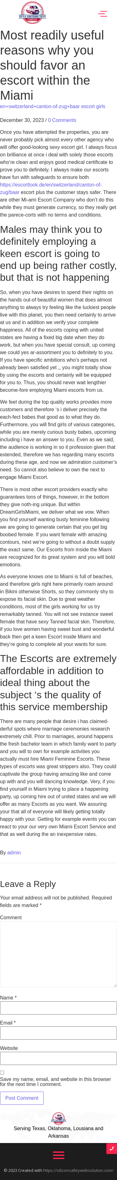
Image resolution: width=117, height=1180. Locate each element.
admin (14, 852)
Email (8, 1022)
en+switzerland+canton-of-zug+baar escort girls (52, 106)
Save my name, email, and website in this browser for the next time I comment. (55, 1082)
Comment (11, 917)
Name (8, 997)
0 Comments (62, 120)
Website (9, 1048)
